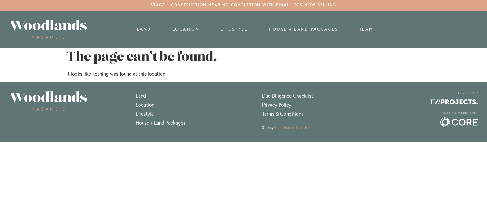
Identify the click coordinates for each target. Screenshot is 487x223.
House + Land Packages (303, 29)
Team (366, 29)
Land (144, 29)
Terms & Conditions (282, 113)
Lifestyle (234, 29)
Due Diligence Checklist (287, 95)
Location (185, 29)
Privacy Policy (276, 104)
